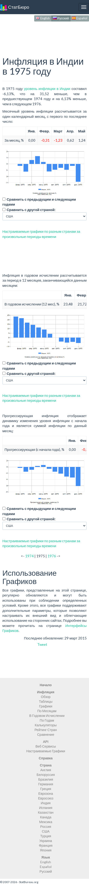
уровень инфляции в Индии (47, 88)
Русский (61, 18)
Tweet (42, 644)
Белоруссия (46, 775)
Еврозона (45, 793)
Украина (45, 841)
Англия (45, 770)
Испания (45, 808)
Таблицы (45, 701)
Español (79, 18)
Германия (45, 784)
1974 (29, 556)
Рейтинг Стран (45, 730)
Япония (46, 850)
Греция (45, 789)
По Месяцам (46, 711)
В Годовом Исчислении (46, 716)
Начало (46, 685)
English (43, 18)
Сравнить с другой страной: (31, 209)
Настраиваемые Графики (45, 751)
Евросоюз (45, 798)
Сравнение (45, 734)
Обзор (45, 697)
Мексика (45, 822)
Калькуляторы (45, 725)
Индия (46, 803)
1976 (51, 556)
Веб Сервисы (46, 746)
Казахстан (46, 812)
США (45, 831)
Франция (45, 845)
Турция (45, 836)
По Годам (47, 720)
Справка (45, 758)
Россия (45, 827)
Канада (45, 817)
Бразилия (45, 779)
